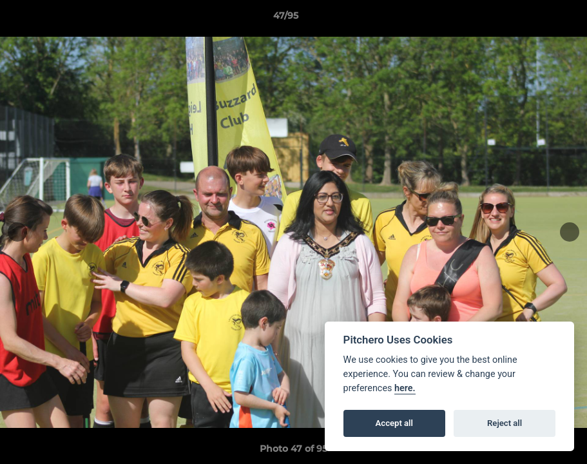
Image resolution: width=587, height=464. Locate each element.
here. (405, 388)
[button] (533, 18)
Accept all (394, 423)
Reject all (504, 423)
